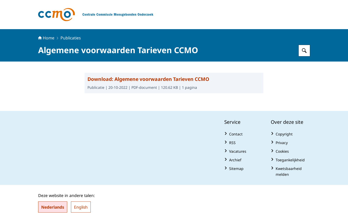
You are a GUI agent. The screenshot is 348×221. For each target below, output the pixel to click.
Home (46, 38)
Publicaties (70, 38)
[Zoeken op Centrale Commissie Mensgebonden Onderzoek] (304, 50)
